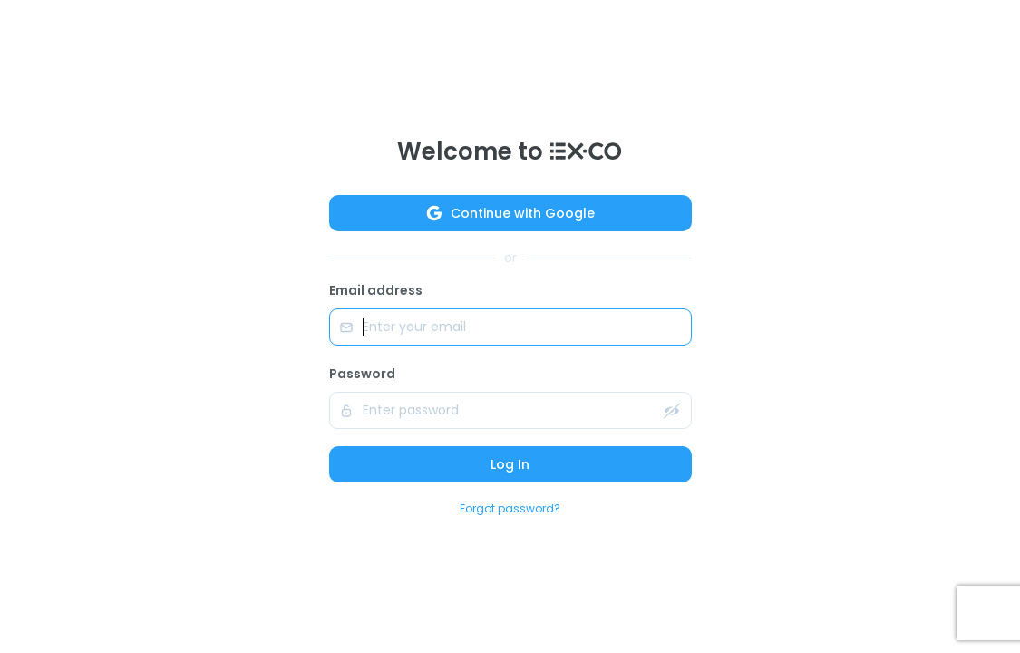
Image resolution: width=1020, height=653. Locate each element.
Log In (510, 464)
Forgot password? (510, 508)
